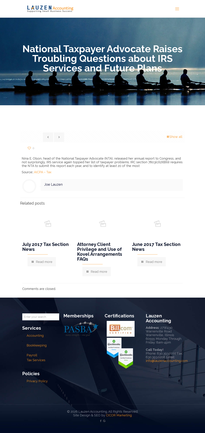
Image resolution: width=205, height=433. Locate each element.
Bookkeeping (37, 345)
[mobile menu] (177, 9)
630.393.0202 (166, 353)
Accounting (35, 335)
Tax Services (36, 360)
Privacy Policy (37, 381)
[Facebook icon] (100, 420)
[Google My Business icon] (104, 420)
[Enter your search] (40, 316)
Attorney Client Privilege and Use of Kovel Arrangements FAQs (99, 252)
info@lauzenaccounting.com (167, 361)
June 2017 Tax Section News (156, 247)
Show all (174, 137)
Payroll (32, 355)
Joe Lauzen (53, 184)
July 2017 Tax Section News (45, 247)
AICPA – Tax (42, 172)
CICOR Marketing (119, 415)
